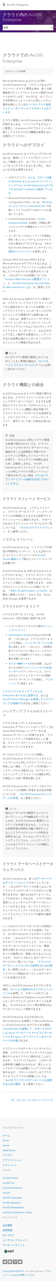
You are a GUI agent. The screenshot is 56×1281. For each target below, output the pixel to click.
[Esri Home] (9, 1251)
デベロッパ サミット (14, 1245)
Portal (6, 1140)
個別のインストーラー (20, 251)
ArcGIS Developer (12, 1197)
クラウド (7, 1155)
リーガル (30, 1275)
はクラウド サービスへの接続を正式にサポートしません (27, 479)
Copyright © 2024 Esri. (14, 1271)
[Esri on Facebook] (10, 1262)
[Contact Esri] (20, 1262)
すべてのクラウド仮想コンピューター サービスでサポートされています (27, 108)
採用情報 (7, 1230)
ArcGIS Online (10, 1178)
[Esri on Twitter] (5, 1262)
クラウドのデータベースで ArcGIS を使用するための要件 (28, 965)
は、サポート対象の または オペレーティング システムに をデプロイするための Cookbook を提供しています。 (31, 185)
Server (6, 1145)
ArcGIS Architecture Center (17, 1212)
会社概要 (7, 1225)
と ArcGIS (28, 590)
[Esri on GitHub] (15, 1262)
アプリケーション (12, 1160)
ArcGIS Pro (8, 1182)
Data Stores (9, 1150)
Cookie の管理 (17, 1275)
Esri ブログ (8, 1235)
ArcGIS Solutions (12, 1202)
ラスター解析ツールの (20, 663)
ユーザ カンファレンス (15, 1240)
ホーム (6, 1135)
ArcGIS (6, 1192)
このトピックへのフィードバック (34, 1100)
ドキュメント (10, 1165)
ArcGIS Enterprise (17, 4)
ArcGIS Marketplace (13, 1207)
